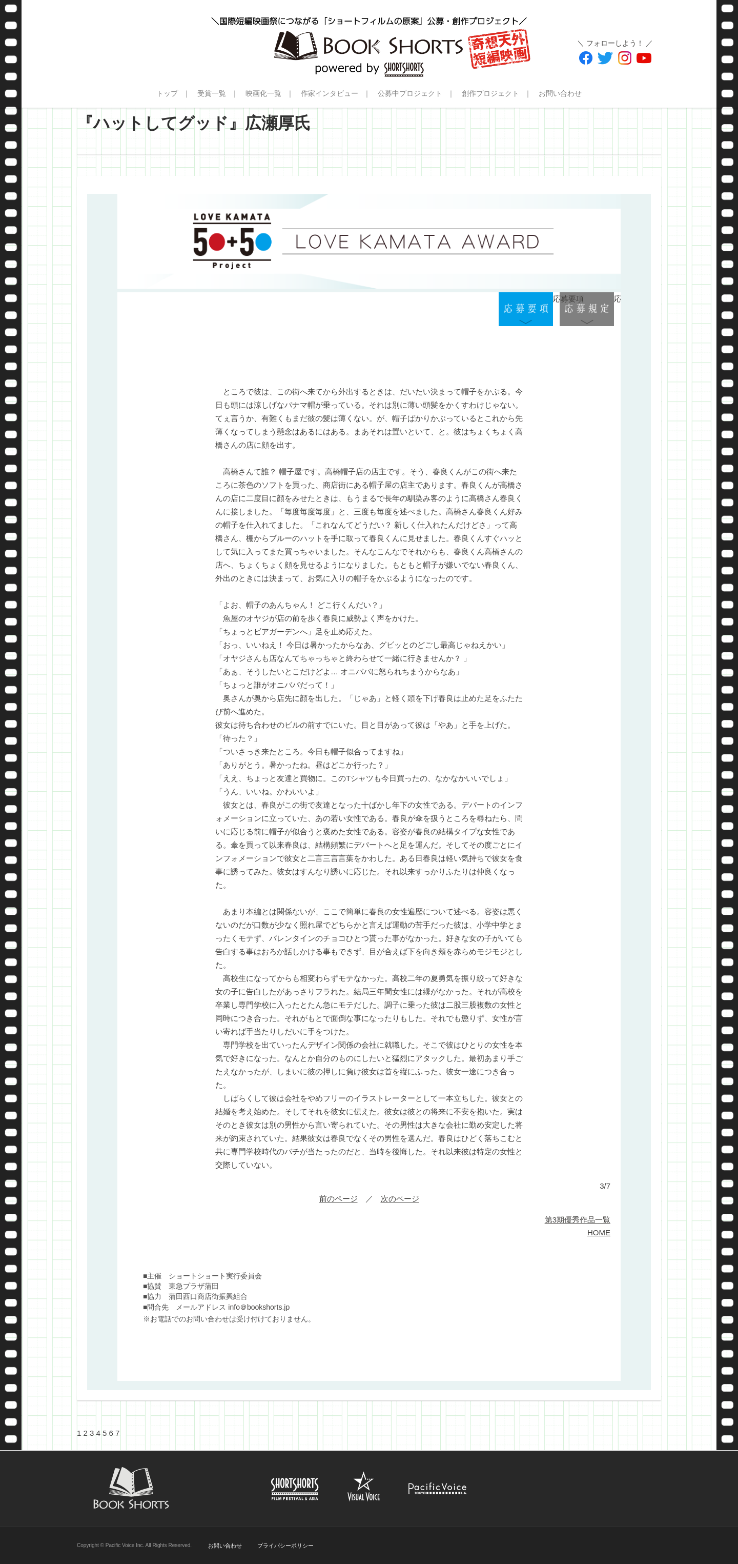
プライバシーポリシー (285, 1545)
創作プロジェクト (490, 93)
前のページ (338, 1198)
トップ (167, 93)
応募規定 (587, 309)
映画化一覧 (263, 93)
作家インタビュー (329, 93)
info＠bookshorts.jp (259, 1307)
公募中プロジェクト (410, 93)
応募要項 (526, 309)
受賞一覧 (211, 93)
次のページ (400, 1198)
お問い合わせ (560, 93)
